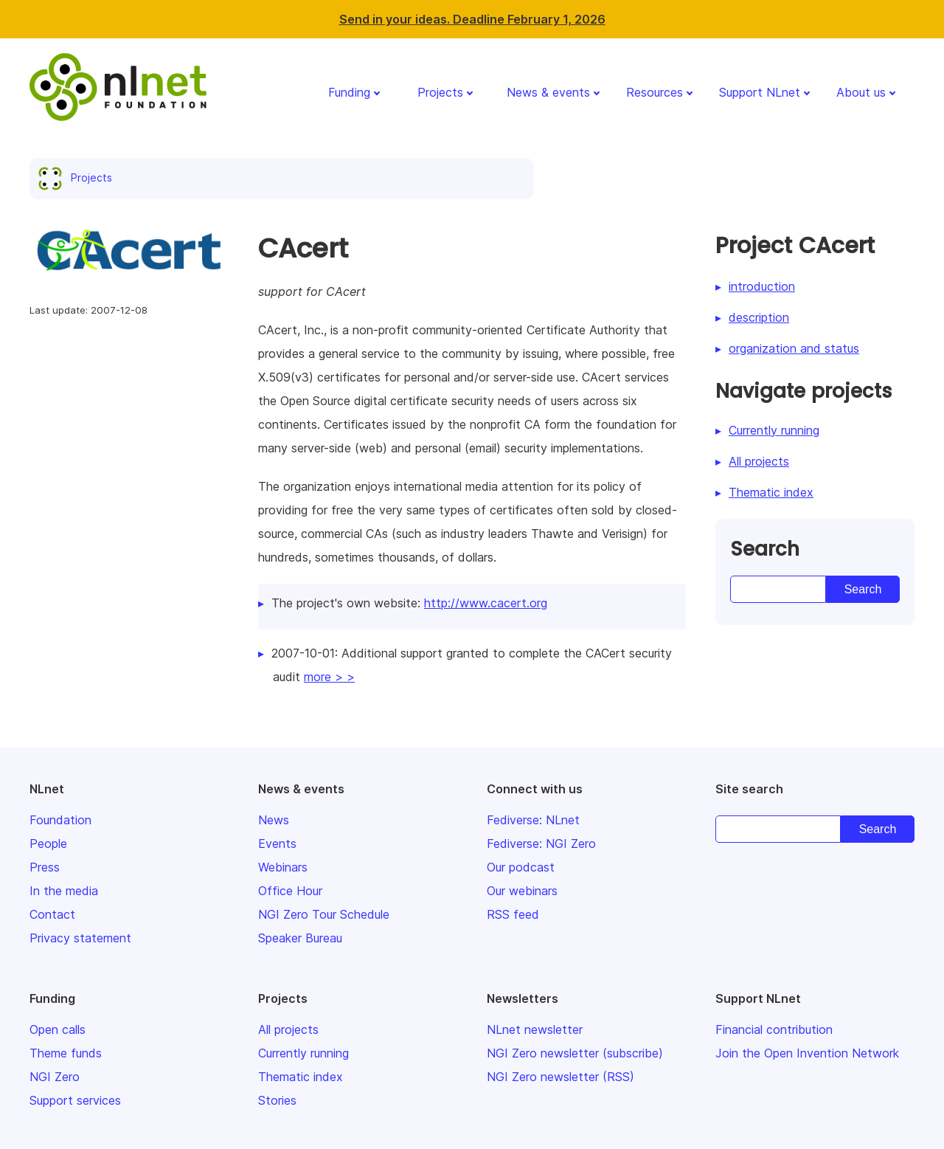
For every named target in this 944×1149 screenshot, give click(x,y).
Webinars (283, 867)
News (273, 819)
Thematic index (771, 492)
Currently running (774, 430)
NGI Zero (55, 1076)
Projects (440, 92)
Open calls (58, 1029)
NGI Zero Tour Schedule (323, 914)
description (759, 317)
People (48, 843)
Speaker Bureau (300, 938)
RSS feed (513, 914)
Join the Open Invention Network (807, 1053)
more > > (329, 676)
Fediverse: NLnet (533, 819)
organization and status (794, 348)
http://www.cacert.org (485, 603)
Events (277, 843)
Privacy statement (80, 938)
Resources (654, 92)
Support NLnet (759, 92)
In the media (64, 890)
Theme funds (66, 1053)
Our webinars (522, 890)
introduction (762, 286)
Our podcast (521, 867)
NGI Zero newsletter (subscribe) (575, 1053)
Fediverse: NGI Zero (541, 843)
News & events (548, 92)
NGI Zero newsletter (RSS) (560, 1076)
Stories (277, 1100)
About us (861, 92)
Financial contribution (774, 1029)
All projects (759, 461)
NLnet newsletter (535, 1029)
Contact (52, 914)
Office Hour (290, 890)
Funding (349, 92)
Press (45, 867)
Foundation (60, 819)
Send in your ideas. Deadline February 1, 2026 (472, 19)
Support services (75, 1100)
